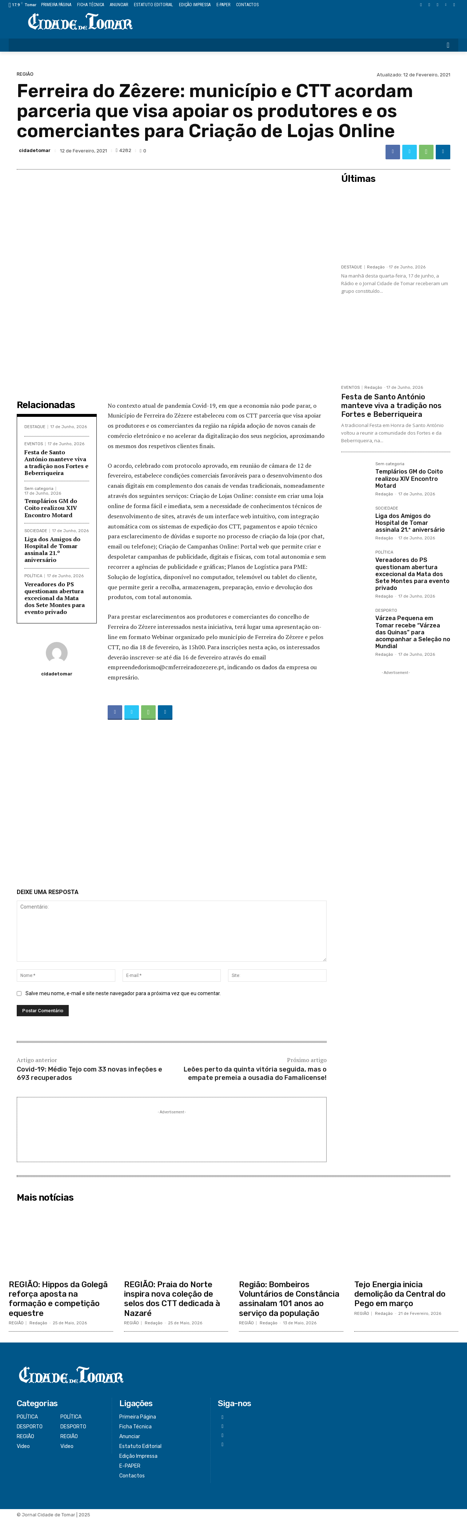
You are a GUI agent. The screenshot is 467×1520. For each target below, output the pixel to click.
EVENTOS (33, 444)
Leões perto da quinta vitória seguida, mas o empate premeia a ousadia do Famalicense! (255, 1073)
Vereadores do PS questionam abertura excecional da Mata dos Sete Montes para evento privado (54, 598)
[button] (448, 45)
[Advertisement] (172, 805)
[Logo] (80, 22)
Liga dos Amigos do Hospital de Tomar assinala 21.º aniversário (52, 549)
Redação (376, 267)
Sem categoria (38, 489)
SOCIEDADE (35, 531)
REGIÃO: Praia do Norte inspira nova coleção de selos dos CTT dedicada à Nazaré (172, 1299)
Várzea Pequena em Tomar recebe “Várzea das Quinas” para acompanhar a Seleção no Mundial (412, 632)
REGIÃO (25, 74)
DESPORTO (386, 611)
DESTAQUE (34, 427)
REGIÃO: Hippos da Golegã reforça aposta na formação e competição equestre (58, 1299)
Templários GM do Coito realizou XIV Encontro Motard (50, 508)
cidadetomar (35, 150)
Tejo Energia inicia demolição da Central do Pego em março (400, 1294)
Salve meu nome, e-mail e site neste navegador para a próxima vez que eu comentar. (123, 993)
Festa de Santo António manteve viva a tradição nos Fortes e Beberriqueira (56, 462)
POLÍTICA (33, 576)
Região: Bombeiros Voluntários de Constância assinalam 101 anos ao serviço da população (289, 1299)
